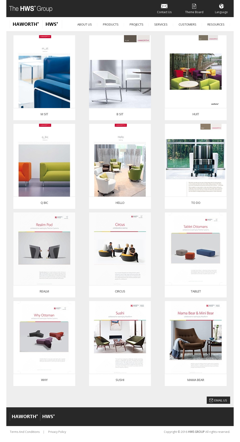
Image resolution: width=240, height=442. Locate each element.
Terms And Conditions (25, 432)
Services (161, 24)
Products (111, 24)
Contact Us (164, 8)
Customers (187, 24)
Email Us (220, 400)
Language (221, 8)
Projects (136, 24)
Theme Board (194, 8)
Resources (216, 24)
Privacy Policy (57, 432)
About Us (84, 24)
